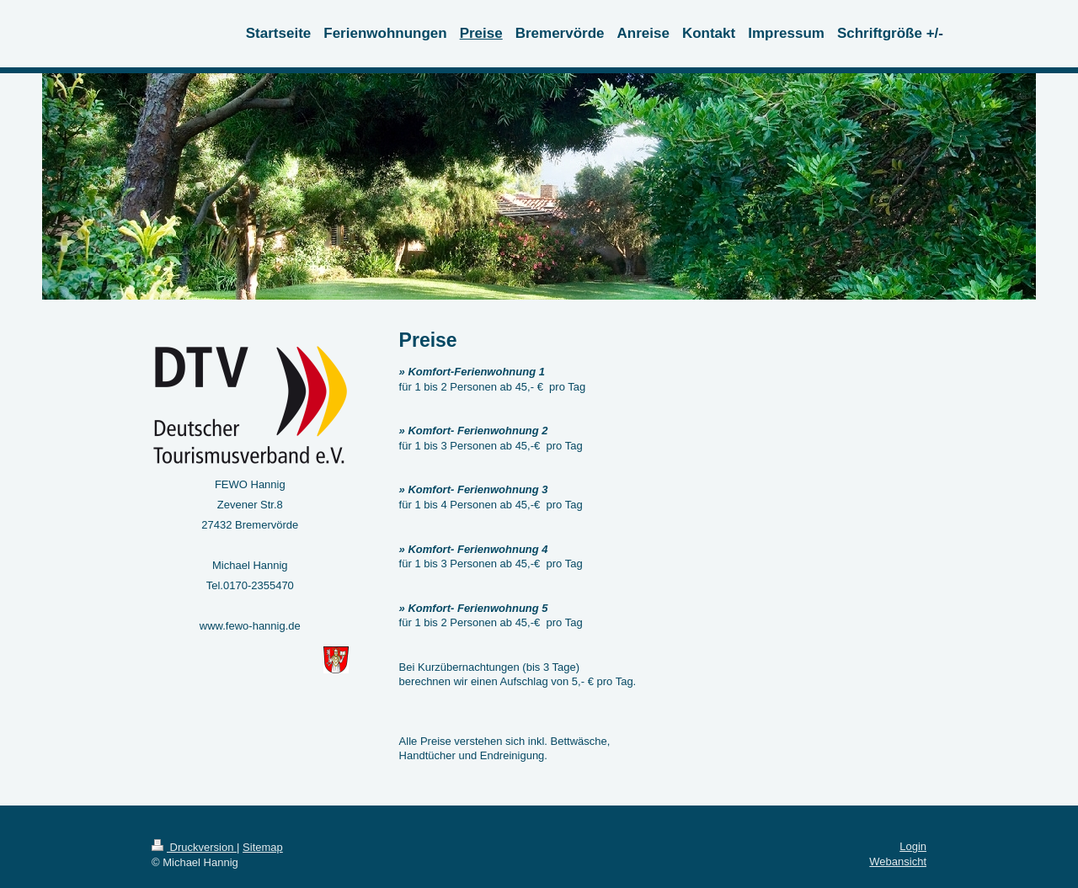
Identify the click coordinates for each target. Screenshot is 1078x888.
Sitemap (263, 847)
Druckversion (194, 847)
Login (912, 846)
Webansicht (897, 861)
